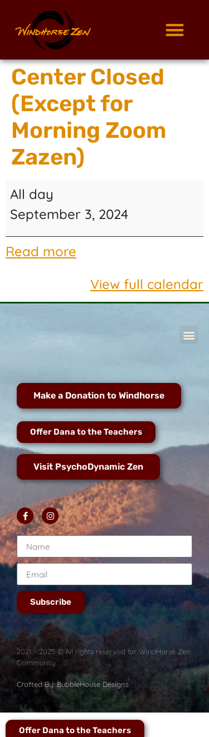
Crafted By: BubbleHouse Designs (73, 684)
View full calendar (146, 284)
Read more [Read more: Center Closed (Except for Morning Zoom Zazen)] (41, 251)
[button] (174, 29)
